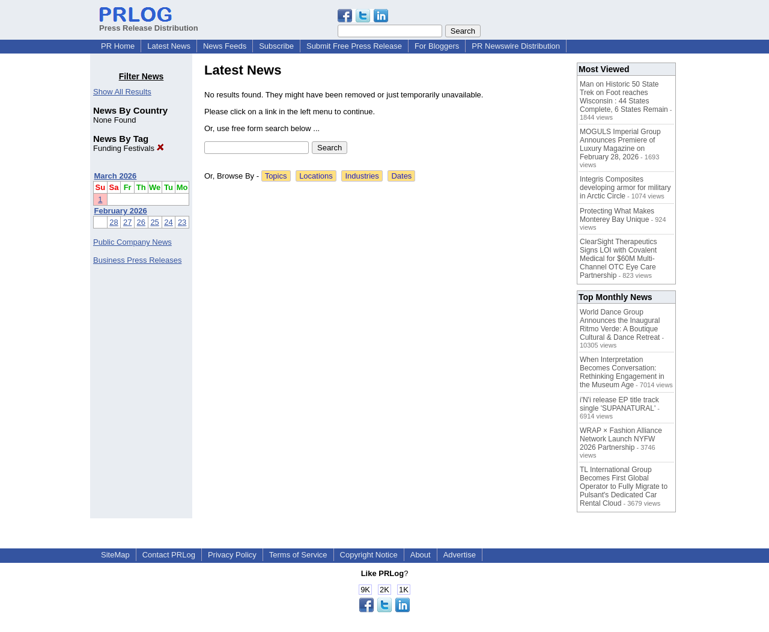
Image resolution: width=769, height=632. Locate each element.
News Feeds (224, 46)
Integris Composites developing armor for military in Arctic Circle (625, 187)
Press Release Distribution (148, 23)
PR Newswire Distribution (516, 46)
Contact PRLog (168, 554)
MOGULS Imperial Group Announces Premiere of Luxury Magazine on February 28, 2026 (620, 144)
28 (113, 222)
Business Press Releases (137, 260)
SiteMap (115, 554)
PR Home (118, 46)
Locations (316, 175)
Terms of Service (298, 554)
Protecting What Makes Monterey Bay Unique (617, 215)
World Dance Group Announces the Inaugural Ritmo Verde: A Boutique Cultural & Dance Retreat (620, 325)
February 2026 (120, 210)
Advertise (459, 554)
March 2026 (115, 175)
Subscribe (276, 46)
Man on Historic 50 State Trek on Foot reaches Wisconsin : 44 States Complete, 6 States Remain (624, 97)
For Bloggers (437, 46)
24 (168, 222)
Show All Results (122, 91)
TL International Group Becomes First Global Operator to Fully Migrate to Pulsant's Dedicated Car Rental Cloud (623, 486)
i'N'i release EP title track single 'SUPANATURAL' (619, 404)
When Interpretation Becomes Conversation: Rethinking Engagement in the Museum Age (622, 372)
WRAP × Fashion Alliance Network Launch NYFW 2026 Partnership (621, 439)
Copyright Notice (369, 554)
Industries (361, 175)
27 (127, 222)
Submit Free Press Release (354, 46)
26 (141, 222)
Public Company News (132, 242)
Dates (401, 175)
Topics (276, 175)
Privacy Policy (232, 554)
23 (182, 222)
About (420, 554)
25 (154, 222)
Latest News (168, 46)
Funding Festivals (128, 148)
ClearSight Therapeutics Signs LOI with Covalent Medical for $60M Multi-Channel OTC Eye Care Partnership (618, 259)
